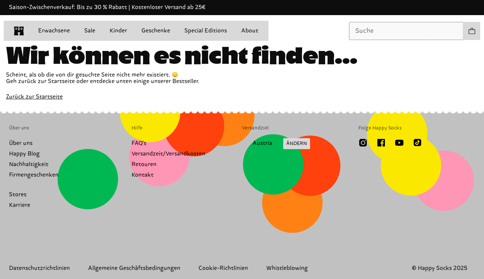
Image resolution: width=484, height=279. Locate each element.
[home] (19, 30)
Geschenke (155, 31)
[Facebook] (381, 143)
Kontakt (143, 175)
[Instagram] (363, 143)
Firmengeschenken (34, 175)
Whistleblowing (287, 268)
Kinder (118, 31)
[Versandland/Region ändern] (276, 144)
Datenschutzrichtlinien (39, 268)
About (249, 31)
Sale (89, 31)
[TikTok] (417, 143)
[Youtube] (399, 143)
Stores (17, 194)
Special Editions (206, 31)
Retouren (144, 164)
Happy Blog (24, 154)
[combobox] (406, 31)
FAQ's (139, 143)
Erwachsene (54, 31)
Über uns (21, 143)
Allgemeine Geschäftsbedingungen (134, 268)
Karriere (19, 205)
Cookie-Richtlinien (223, 268)
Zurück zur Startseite (34, 97)
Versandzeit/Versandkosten (168, 154)
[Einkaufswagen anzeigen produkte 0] (471, 31)
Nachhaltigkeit (28, 164)
